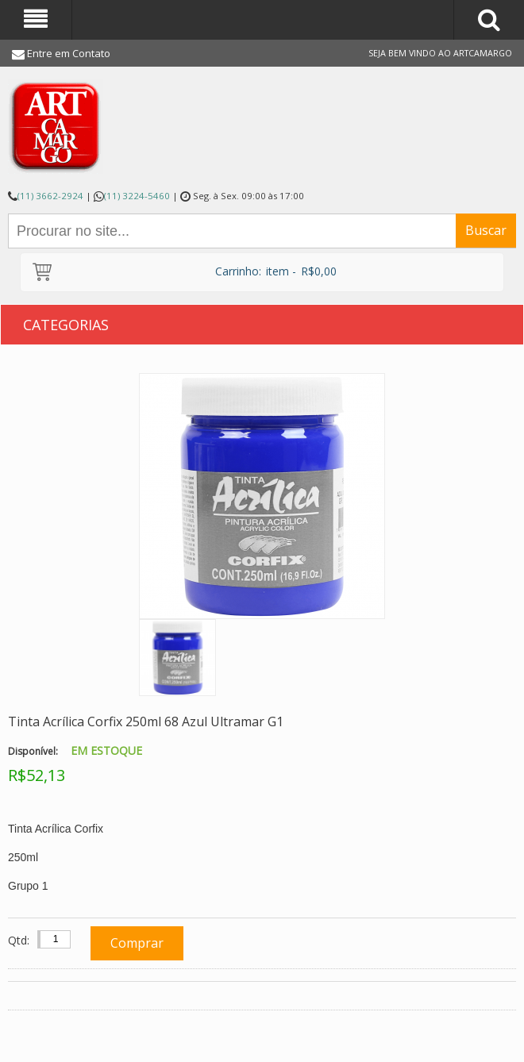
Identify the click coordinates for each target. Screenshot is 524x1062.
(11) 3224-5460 (137, 196)
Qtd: (18, 940)
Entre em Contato (68, 53)
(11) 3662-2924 (50, 196)
